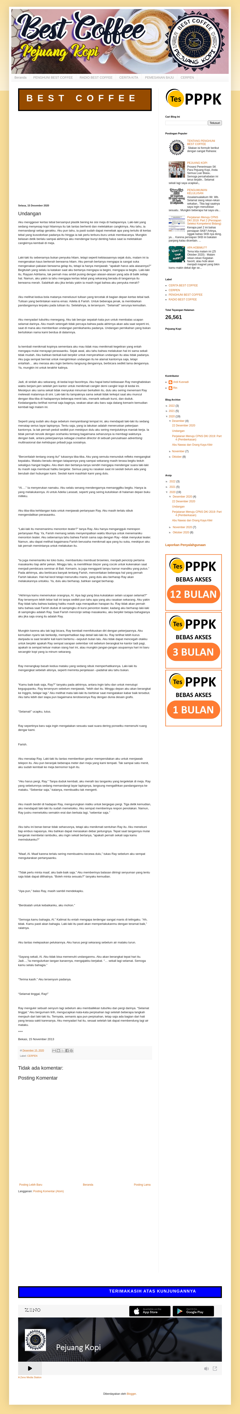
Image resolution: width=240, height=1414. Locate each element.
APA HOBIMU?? (197, 247)
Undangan (178, 431)
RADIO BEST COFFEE (96, 77)
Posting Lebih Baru (30, 1184)
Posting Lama (142, 1184)
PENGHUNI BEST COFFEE (53, 77)
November (178, 451)
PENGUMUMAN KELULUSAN (197, 192)
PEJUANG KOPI (197, 162)
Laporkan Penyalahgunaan (185, 545)
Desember (178, 421)
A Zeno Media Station (29, 1377)
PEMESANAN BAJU (159, 77)
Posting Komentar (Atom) (48, 1191)
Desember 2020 (183, 496)
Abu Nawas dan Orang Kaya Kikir (192, 444)
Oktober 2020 (181, 532)
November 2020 (183, 527)
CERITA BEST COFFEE (183, 285)
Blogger (131, 1393)
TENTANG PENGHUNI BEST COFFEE (201, 142)
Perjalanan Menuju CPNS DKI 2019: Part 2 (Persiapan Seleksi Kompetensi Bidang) (204, 220)
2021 (172, 411)
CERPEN (187, 77)
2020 (172, 416)
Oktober (177, 456)
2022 (172, 405)
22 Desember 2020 (183, 425)
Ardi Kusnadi (181, 382)
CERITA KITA (128, 77)
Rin (175, 387)
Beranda (20, 77)
